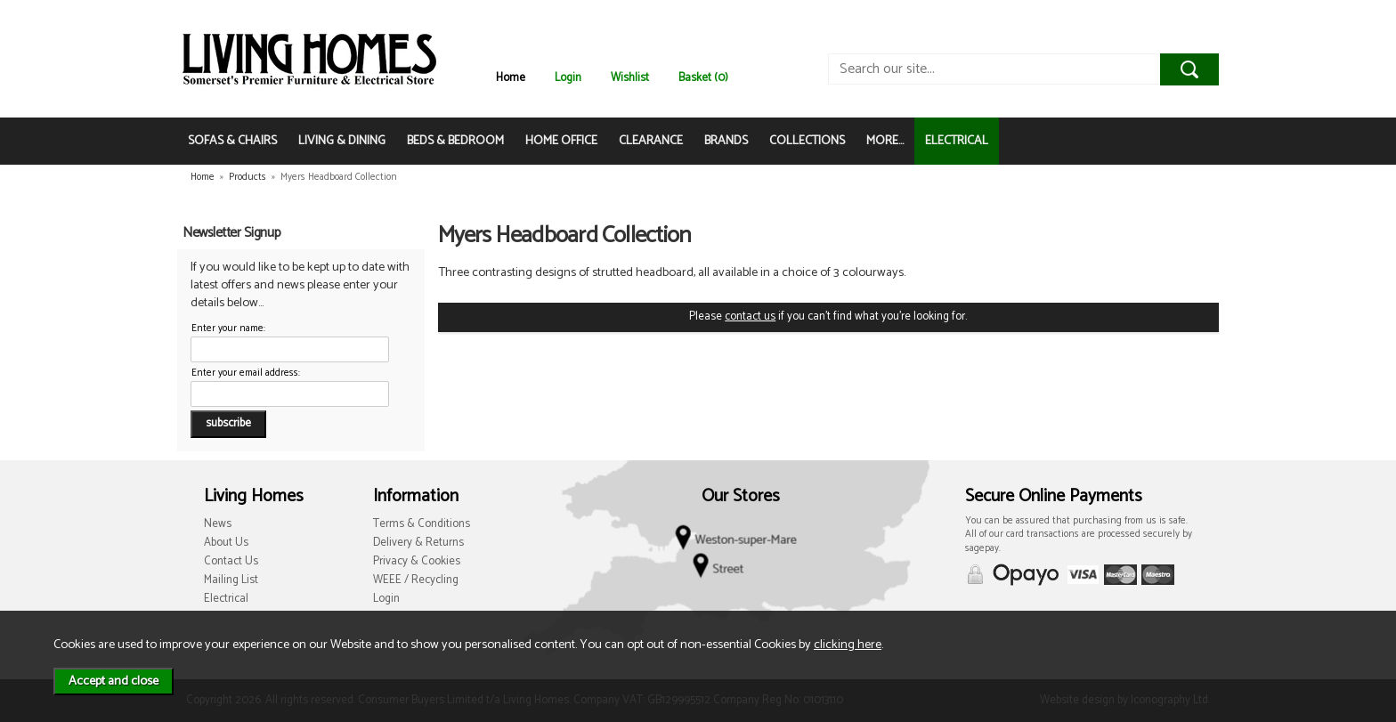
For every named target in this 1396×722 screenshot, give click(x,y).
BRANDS (726, 141)
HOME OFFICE (561, 141)
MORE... (885, 141)
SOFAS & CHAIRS (232, 141)
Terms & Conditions (421, 524)
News (217, 524)
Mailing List (231, 580)
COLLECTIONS (807, 141)
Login (568, 78)
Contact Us (231, 561)
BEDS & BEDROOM (455, 141)
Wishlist (630, 78)
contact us (750, 316)
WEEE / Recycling (416, 580)
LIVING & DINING (342, 141)
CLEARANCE (651, 141)
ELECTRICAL (956, 141)
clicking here (847, 644)
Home (510, 78)
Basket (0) (703, 78)
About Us (226, 542)
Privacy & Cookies (416, 561)
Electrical (226, 598)
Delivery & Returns (418, 542)
